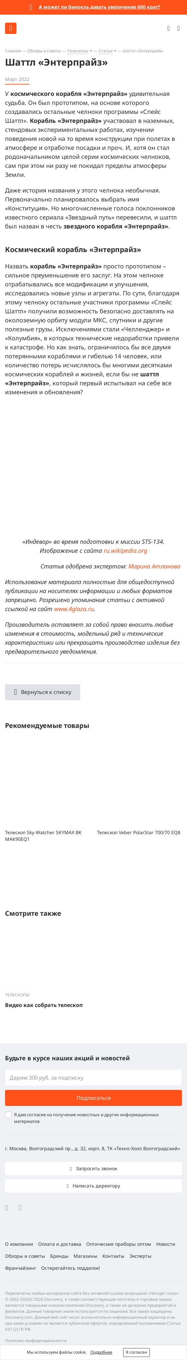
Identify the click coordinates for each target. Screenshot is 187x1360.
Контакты (113, 1256)
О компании (19, 1244)
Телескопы (77, 51)
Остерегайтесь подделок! (70, 1268)
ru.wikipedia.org (125, 550)
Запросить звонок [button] (96, 1168)
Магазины (85, 1256)
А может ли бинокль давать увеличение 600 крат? (99, 7)
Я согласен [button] (136, 1352)
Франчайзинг (20, 1268)
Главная (13, 51)
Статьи (105, 51)
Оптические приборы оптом (118, 1244)
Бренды (59, 1256)
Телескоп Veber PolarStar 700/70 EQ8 (138, 832)
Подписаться (94, 1098)
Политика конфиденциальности (36, 1340)
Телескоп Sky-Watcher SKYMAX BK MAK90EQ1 (43, 835)
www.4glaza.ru (74, 609)
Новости (165, 1244)
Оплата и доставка (59, 1244)
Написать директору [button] (95, 1186)
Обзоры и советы (44, 51)
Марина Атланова (154, 566)
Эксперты (140, 1256)
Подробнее (101, 1352)
